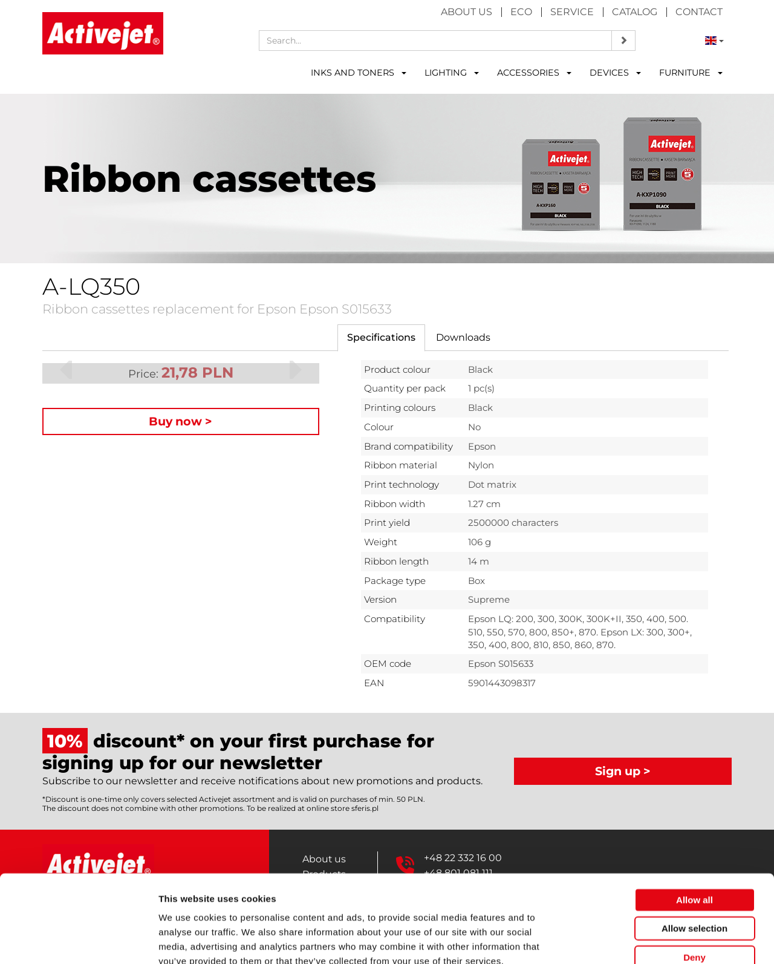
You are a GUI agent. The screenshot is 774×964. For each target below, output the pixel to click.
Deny (694, 887)
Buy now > (180, 421)
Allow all (694, 830)
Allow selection (694, 859)
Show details (635, 940)
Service (572, 12)
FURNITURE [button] (691, 72)
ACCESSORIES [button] (534, 72)
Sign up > (623, 771)
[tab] (381, 338)
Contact (699, 12)
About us (466, 12)
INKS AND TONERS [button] (358, 72)
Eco (521, 12)
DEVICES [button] (615, 72)
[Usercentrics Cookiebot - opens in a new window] (78, 940)
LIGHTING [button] (451, 72)
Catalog (634, 12)
